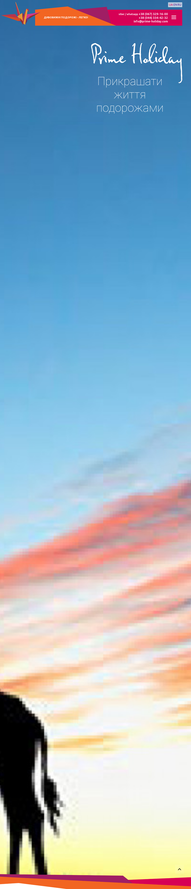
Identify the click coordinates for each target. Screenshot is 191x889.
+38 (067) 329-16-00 (153, 14)
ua (171, 4)
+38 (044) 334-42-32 (153, 17)
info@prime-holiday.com (151, 21)
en (175, 4)
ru (179, 4)
